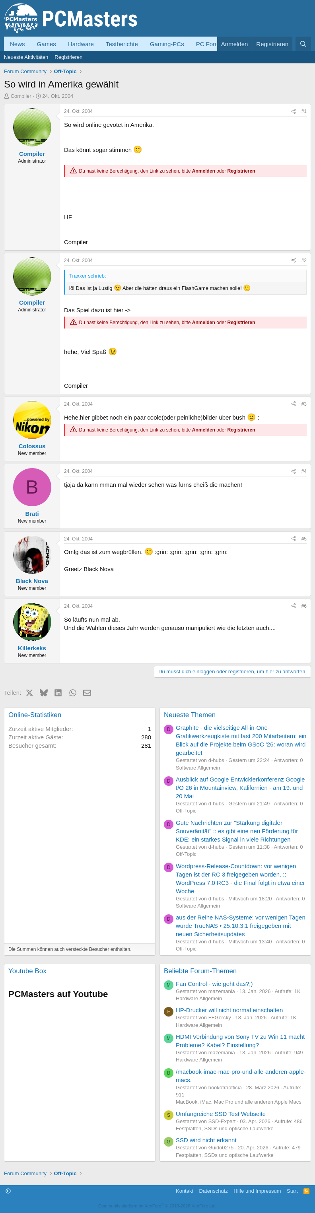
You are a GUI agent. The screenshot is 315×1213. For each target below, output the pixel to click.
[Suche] (303, 44)
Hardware (81, 44)
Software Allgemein (198, 768)
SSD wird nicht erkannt (206, 1140)
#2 (304, 260)
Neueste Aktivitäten (26, 57)
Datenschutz (213, 1191)
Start (292, 1191)
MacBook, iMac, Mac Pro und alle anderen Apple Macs (238, 1102)
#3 (304, 404)
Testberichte (122, 44)
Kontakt (184, 1191)
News (17, 44)
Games (46, 44)
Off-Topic (186, 811)
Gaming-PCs (167, 44)
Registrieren (68, 57)
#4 (304, 471)
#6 (304, 606)
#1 (304, 111)
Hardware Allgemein (199, 998)
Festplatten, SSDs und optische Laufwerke (225, 1128)
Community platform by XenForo (157, 1205)
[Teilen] (293, 111)
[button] (8, 1191)
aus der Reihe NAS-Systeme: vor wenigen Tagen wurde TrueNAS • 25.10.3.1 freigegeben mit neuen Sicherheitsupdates (240, 925)
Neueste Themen (190, 715)
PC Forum (209, 44)
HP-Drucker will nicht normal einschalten (229, 1010)
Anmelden (203, 171)
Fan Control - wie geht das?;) (214, 983)
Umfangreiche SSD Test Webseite (221, 1113)
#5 (304, 539)
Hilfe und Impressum (257, 1191)
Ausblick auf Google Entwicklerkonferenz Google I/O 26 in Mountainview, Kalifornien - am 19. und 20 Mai (240, 787)
